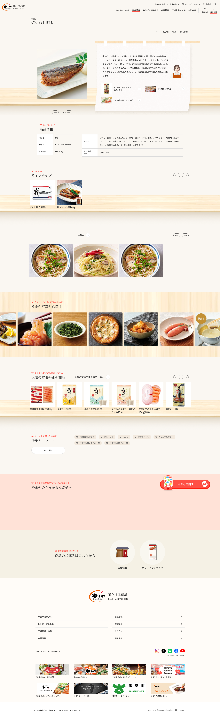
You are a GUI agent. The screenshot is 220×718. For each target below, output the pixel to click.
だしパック (108, 437)
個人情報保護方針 (40, 710)
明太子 (174, 32)
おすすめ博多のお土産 (118, 443)
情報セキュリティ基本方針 (58, 710)
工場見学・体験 (178, 10)
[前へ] (55, 112)
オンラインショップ (192, 4)
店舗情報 (165, 10)
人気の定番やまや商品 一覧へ (89, 377)
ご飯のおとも (143, 437)
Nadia (125, 437)
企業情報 (205, 12)
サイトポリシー (76, 710)
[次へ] (69, 112)
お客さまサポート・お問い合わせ (167, 4)
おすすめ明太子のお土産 (90, 443)
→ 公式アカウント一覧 (176, 655)
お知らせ (192, 10)
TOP (158, 32)
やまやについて (123, 10)
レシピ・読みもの (151, 10)
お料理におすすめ (87, 437)
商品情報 (136, 10)
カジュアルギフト (166, 437)
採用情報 (213, 12)
